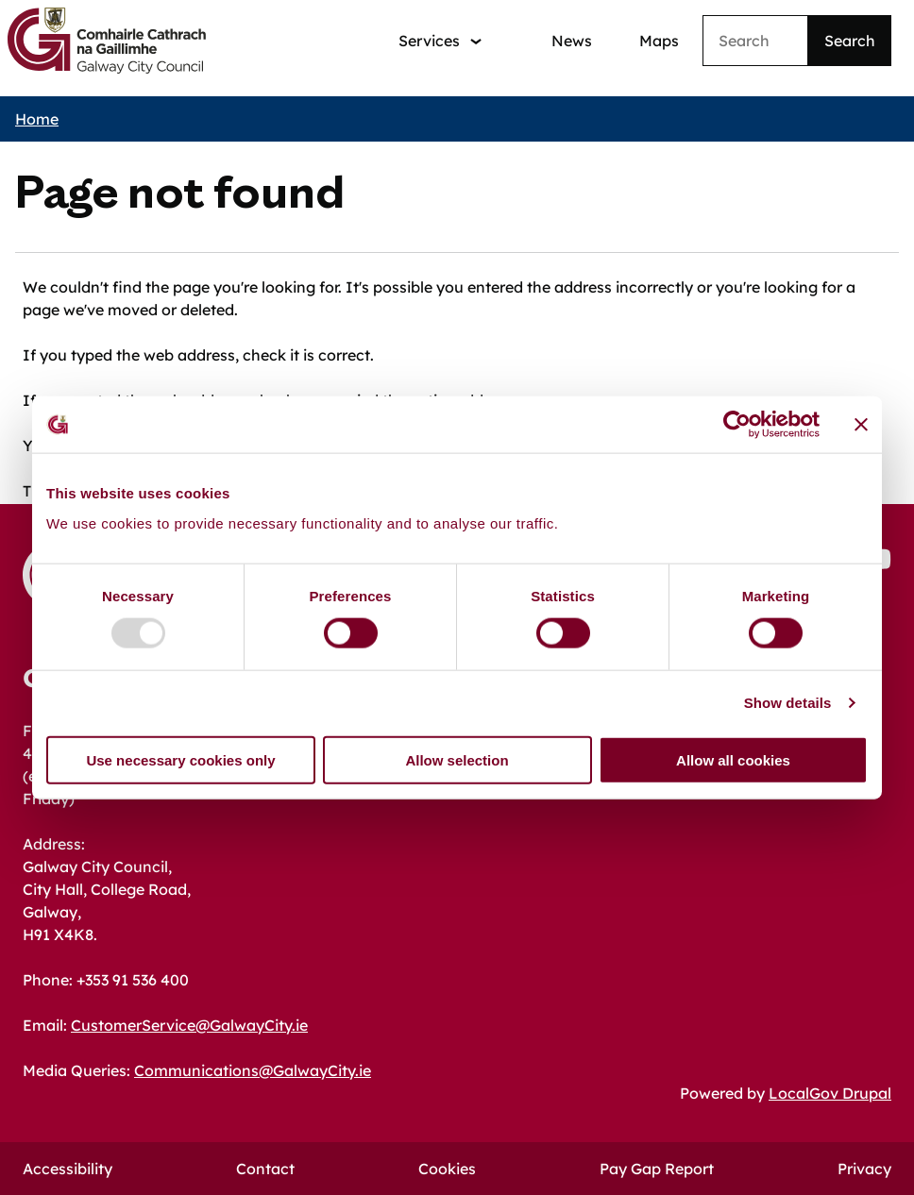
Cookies (447, 1168)
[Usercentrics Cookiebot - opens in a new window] (737, 425)
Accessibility (67, 1168)
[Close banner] (861, 424)
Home (37, 118)
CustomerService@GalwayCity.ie (189, 1025)
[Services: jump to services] (440, 41)
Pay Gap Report (657, 1168)
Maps (659, 40)
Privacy (864, 1168)
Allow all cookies (733, 759)
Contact (265, 1168)
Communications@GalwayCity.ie (252, 1070)
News (571, 40)
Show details (788, 703)
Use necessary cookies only (180, 759)
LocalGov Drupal (830, 1093)
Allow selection (456, 759)
